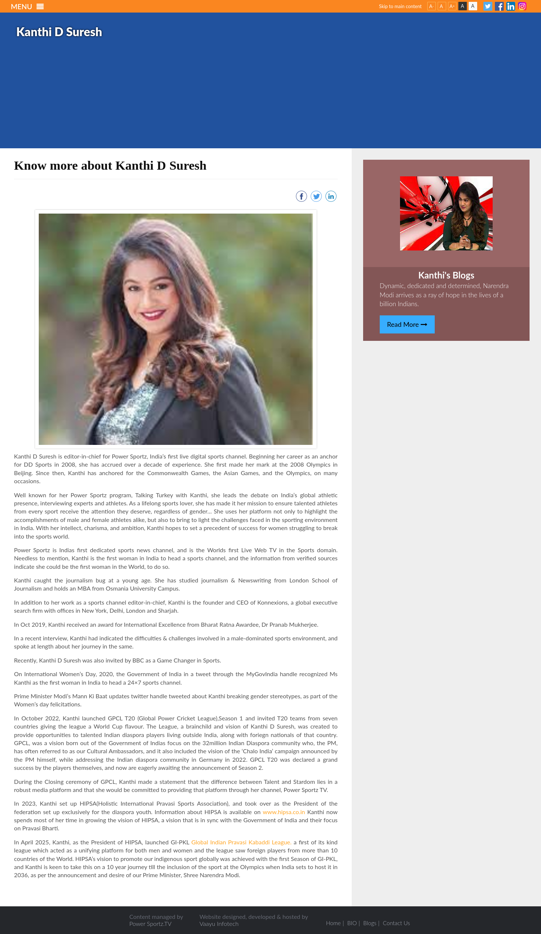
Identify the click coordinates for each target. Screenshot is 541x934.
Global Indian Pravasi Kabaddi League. (242, 841)
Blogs (370, 923)
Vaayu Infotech (216, 923)
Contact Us (397, 923)
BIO (351, 923)
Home (332, 923)
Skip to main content (400, 6)
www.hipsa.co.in (285, 811)
